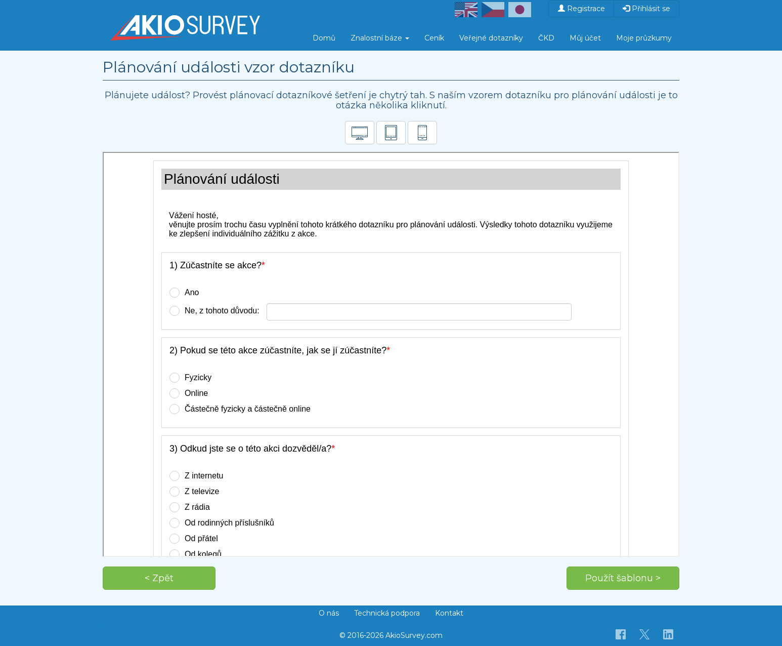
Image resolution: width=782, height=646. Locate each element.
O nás (329, 613)
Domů (324, 38)
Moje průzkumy (644, 38)
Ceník (434, 38)
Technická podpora (387, 613)
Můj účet (585, 38)
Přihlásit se (646, 8)
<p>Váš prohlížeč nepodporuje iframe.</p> (391, 354)
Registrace (581, 8)
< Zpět (159, 578)
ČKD (546, 38)
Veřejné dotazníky (491, 38)
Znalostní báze (380, 38)
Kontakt (449, 613)
